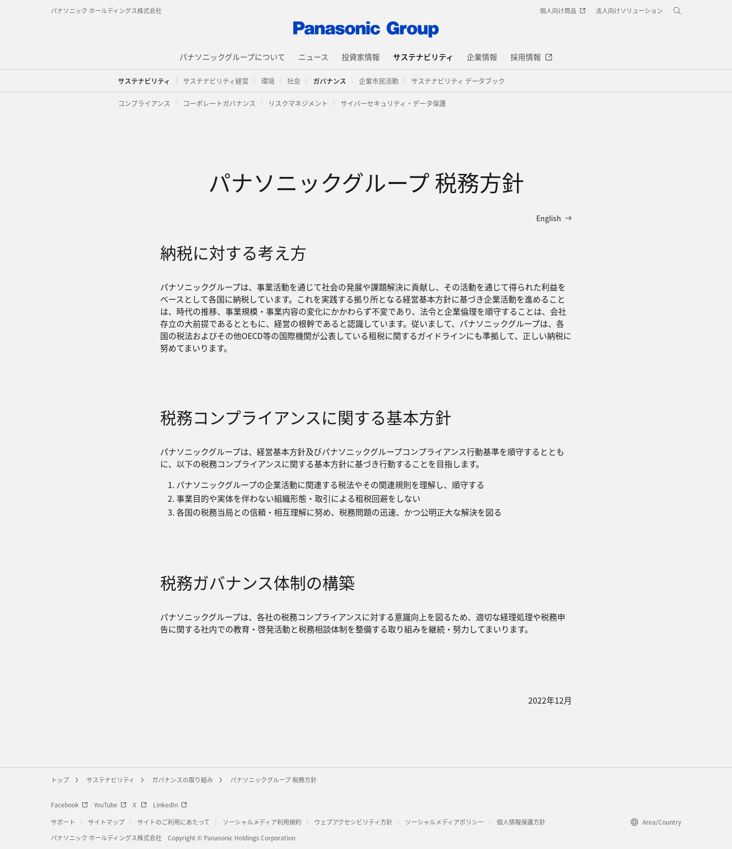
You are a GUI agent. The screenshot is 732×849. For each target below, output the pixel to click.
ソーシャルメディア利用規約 (262, 821)
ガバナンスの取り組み (182, 779)
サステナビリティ (144, 80)
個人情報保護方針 (521, 821)
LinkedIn (170, 804)
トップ (60, 779)
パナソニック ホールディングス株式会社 (106, 10)
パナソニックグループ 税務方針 (273, 779)
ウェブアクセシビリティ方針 (353, 821)
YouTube (110, 804)
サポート (63, 821)
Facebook (69, 804)
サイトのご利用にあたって (173, 821)
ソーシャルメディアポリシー (444, 821)
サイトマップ (106, 821)
